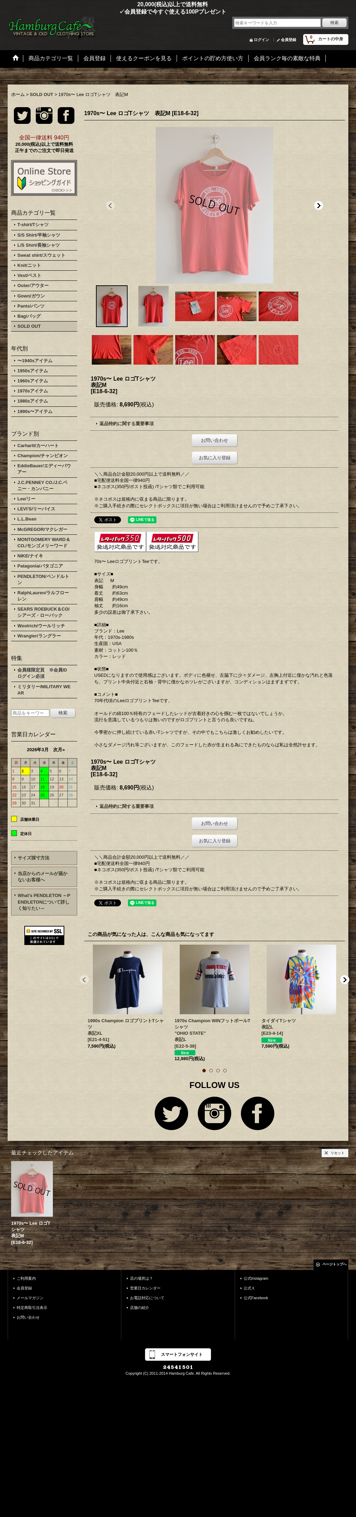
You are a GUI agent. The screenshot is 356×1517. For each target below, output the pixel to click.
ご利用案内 (26, 1278)
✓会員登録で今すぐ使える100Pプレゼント (117, 12)
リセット (338, 1153)
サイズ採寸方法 (33, 857)
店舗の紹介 (139, 1307)
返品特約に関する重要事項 (126, 423)
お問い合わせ (214, 440)
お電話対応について (147, 1298)
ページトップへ (334, 1264)
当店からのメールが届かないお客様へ (42, 876)
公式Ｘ (249, 1288)
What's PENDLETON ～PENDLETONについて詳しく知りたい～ (44, 902)
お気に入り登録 (214, 457)
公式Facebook (256, 1298)
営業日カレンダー (145, 1288)
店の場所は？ (141, 1278)
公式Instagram (256, 1278)
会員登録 (288, 40)
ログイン (261, 40)
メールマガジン (30, 1298)
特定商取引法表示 (32, 1307)
